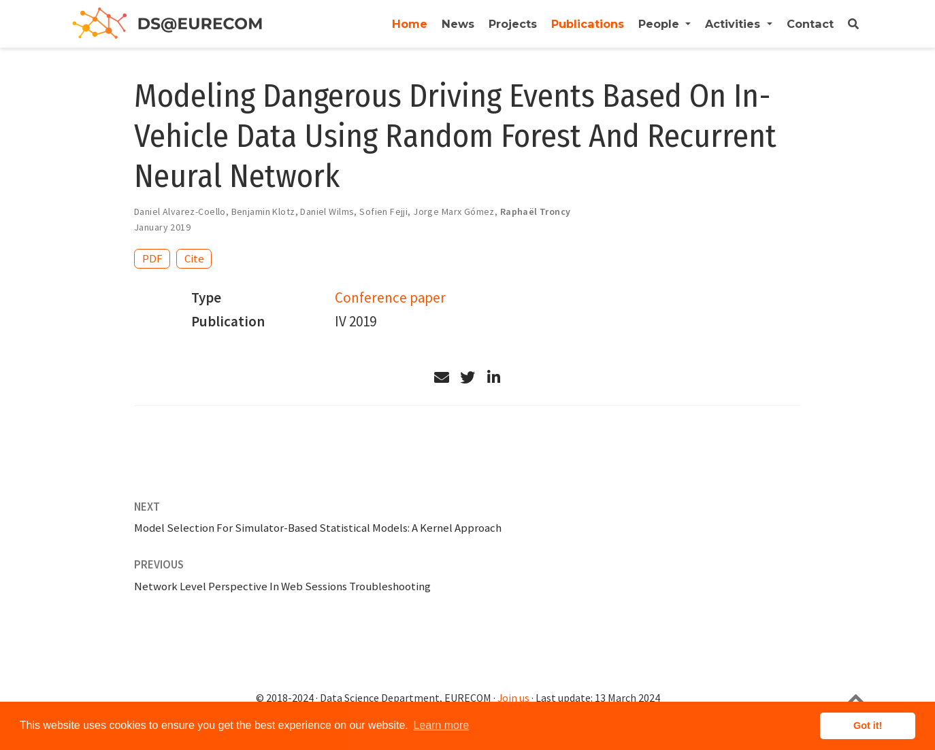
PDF (152, 258)
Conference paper (390, 297)
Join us (513, 698)
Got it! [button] (867, 725)
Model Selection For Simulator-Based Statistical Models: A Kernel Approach (318, 527)
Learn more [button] (441, 725)
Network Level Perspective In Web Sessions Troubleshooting (282, 586)
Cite (194, 258)
